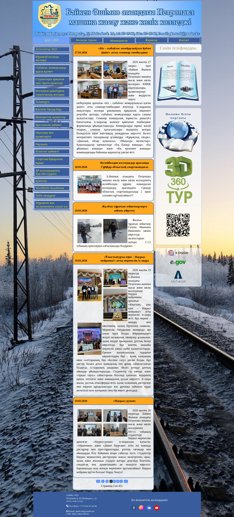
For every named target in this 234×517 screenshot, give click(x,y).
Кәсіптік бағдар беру (49, 109)
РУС (56, 40)
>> (126, 481)
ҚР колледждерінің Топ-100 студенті (48, 172)
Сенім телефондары (178, 48)
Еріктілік (41, 180)
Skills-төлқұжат (46, 195)
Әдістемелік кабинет (49, 124)
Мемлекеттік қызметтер (51, 117)
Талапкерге (43, 101)
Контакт (184, 40)
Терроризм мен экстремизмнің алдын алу (52, 204)
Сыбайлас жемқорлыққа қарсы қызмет (51, 69)
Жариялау (151, 40)
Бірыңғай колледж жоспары (47, 58)
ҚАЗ (47, 40)
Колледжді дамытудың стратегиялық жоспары (50, 92)
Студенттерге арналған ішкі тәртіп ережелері (50, 81)
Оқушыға (42, 144)
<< (98, 481)
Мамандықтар (119, 40)
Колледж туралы (86, 40)
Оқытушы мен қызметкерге (45, 134)
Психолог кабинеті (47, 151)
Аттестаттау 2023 (46, 49)
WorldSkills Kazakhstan (50, 188)
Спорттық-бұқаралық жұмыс (49, 161)
